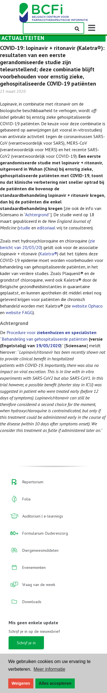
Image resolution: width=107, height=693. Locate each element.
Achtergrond (37, 214)
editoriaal (46, 228)
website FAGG (19, 312)
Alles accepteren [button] (55, 683)
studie (24, 228)
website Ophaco (87, 306)
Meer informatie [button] (49, 669)
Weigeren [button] (21, 683)
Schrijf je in (26, 642)
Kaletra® (48, 253)
